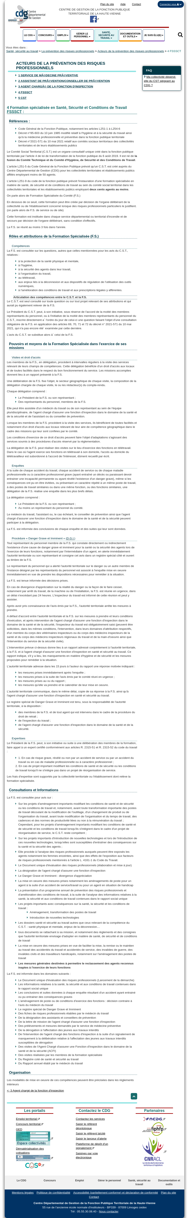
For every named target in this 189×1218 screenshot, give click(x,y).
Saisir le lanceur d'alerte (91, 1138)
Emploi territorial (28, 1118)
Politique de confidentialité (53, 1192)
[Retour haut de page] (134, 1096)
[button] (171, 4)
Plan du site (107, 4)
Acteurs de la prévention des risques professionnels (130, 51)
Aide (123, 4)
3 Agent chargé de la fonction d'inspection (35, 1090)
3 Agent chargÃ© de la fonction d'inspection (55, 86)
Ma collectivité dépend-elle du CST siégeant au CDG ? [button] (160, 81)
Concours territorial (30, 1124)
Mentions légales (23, 1192)
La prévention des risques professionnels (68, 51)
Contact (136, 4)
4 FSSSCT (25, 92)
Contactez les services (90, 1118)
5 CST (22, 97)
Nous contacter (108, 1211)
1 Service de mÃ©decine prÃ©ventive (48, 75)
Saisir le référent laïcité (90, 1133)
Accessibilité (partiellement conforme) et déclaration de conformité (115, 1192)
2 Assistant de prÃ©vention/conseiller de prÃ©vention (64, 81)
